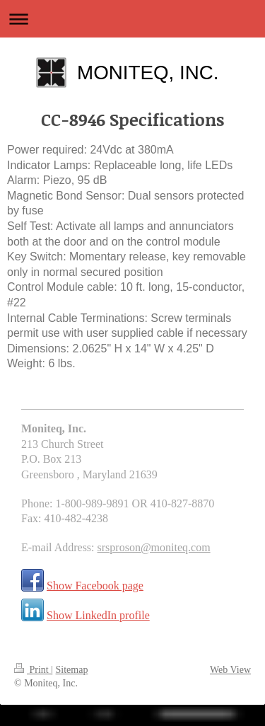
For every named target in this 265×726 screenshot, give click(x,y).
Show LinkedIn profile (98, 615)
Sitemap (72, 669)
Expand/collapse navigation (132, 19)
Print (32, 669)
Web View (230, 669)
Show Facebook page (95, 586)
